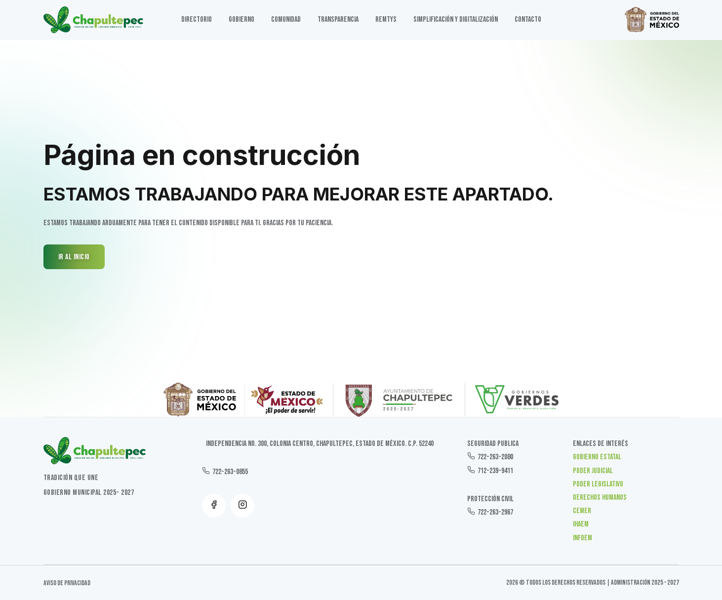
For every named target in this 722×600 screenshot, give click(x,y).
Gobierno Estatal (597, 457)
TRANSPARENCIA (338, 19)
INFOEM (582, 538)
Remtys (386, 19)
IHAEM (581, 524)
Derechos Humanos (600, 497)
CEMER (582, 511)
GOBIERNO (241, 19)
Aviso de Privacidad (66, 583)
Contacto (528, 19)
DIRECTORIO (196, 19)
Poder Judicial (593, 471)
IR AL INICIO (74, 257)
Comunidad (286, 19)
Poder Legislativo (598, 484)
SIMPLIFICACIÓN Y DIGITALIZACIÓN (455, 19)
